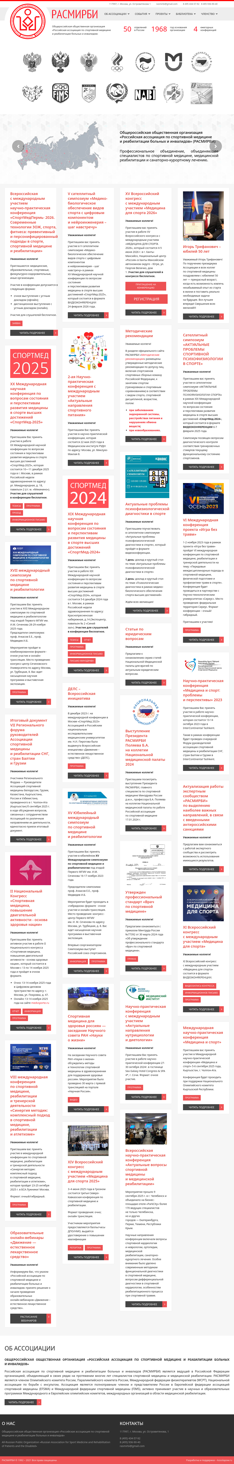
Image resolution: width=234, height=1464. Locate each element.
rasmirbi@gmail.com (167, 3)
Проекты (162, 14)
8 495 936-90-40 (209, 3)
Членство (208, 14)
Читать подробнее (30, 732)
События (141, 14)
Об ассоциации (115, 14)
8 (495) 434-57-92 (130, 1438)
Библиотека (184, 14)
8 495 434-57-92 (191, 3)
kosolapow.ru (224, 1460)
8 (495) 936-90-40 (130, 1442)
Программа (29, 772)
